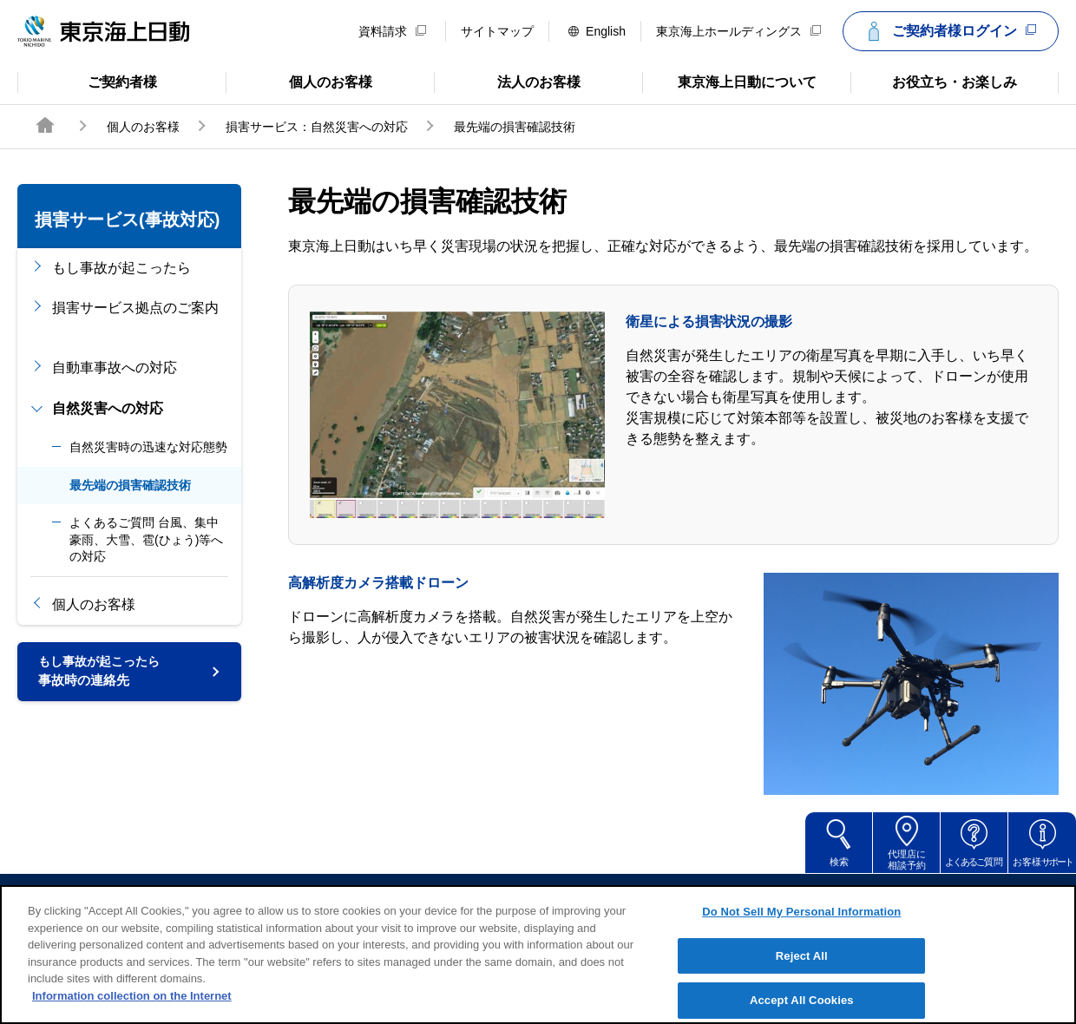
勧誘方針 (550, 898)
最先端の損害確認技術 (130, 485)
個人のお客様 (299, 80)
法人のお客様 (507, 80)
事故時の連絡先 (99, 675)
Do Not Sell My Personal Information (801, 929)
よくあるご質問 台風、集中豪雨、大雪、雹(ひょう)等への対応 (146, 539)
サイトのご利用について (416, 898)
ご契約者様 (87, 80)
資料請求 (392, 31)
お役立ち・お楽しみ (933, 80)
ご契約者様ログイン (948, 31)
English (597, 31)
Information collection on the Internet (132, 1014)
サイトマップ (497, 31)
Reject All (802, 974)
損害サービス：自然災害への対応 (317, 127)
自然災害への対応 (107, 408)
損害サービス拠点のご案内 (135, 316)
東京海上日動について (729, 80)
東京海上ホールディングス (738, 31)
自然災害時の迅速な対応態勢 (148, 447)
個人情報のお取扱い (671, 898)
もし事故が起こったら (121, 267)
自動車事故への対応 (114, 367)
